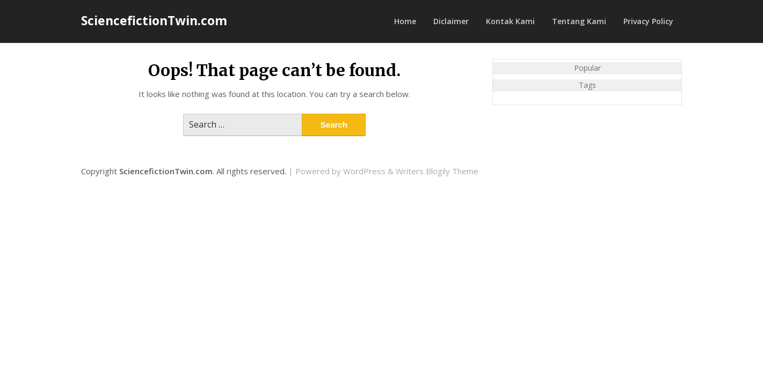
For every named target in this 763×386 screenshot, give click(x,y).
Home (405, 21)
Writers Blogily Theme (437, 171)
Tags (587, 85)
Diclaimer (451, 21)
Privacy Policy (648, 21)
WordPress (364, 171)
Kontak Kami (510, 21)
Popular (587, 68)
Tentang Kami (579, 21)
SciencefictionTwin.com (154, 20)
